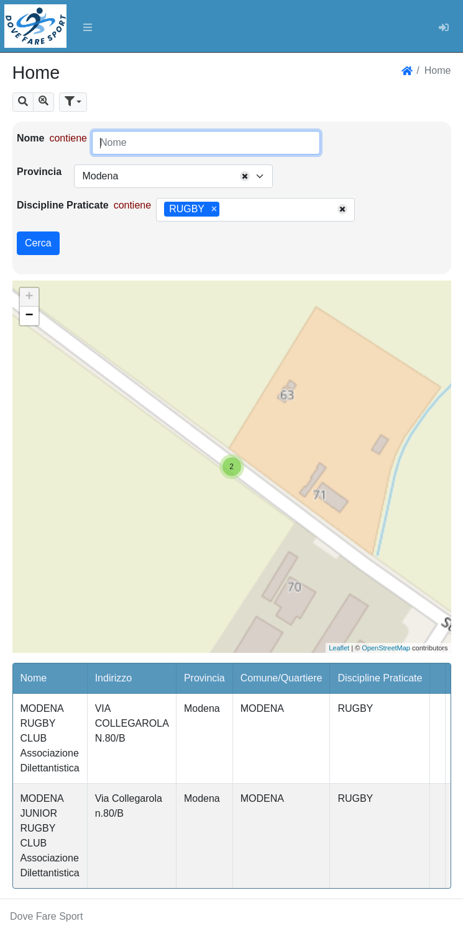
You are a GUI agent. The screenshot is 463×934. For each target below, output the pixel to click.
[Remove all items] (245, 176)
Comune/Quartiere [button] (282, 678)
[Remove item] (214, 209)
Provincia (39, 171)
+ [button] (29, 297)
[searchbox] (227, 210)
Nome (30, 138)
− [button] (29, 316)
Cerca (38, 243)
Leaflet (339, 648)
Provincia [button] (204, 678)
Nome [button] (34, 678)
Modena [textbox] (100, 176)
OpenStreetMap (386, 648)
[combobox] (173, 176)
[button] (23, 102)
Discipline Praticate (63, 205)
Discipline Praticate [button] (379, 678)
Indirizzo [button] (113, 678)
